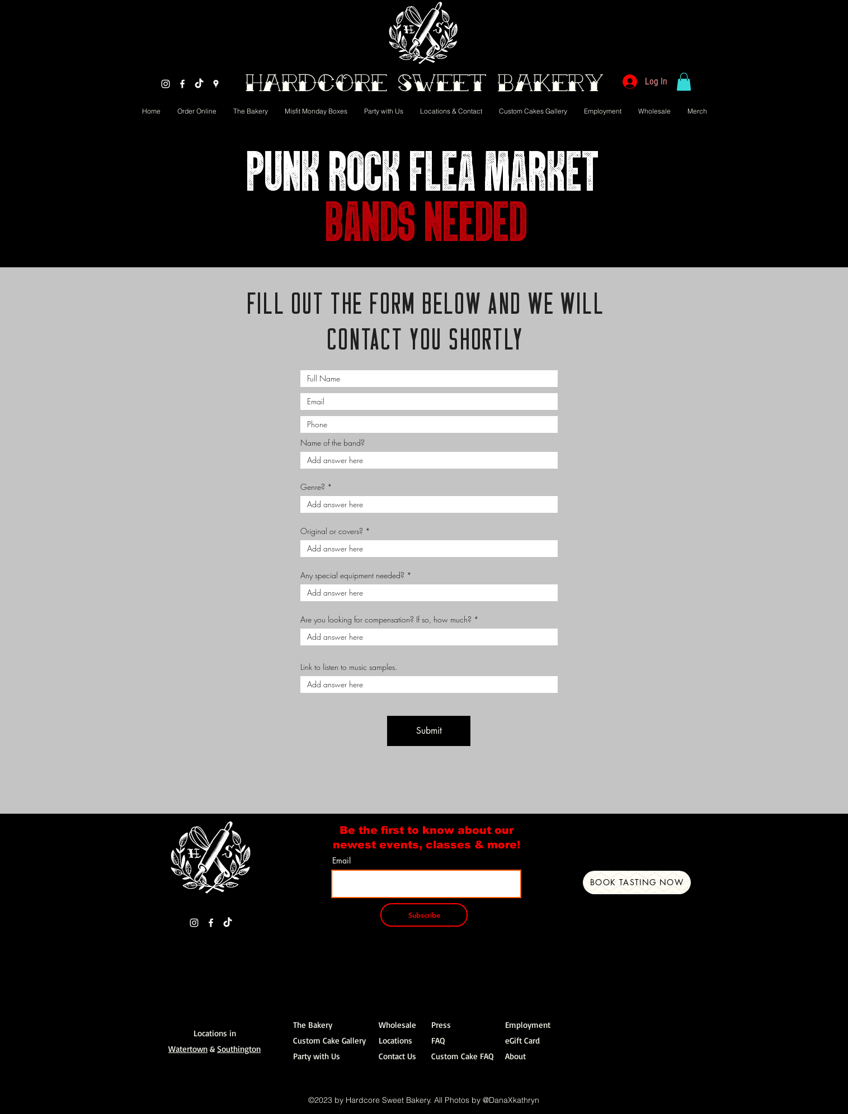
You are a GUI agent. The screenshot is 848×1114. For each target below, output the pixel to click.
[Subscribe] (424, 915)
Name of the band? (332, 443)
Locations (395, 1040)
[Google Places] (216, 83)
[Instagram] (165, 83)
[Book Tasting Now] (637, 882)
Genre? (312, 487)
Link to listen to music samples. (348, 667)
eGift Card (522, 1040)
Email (341, 861)
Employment (527, 1024)
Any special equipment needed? (352, 575)
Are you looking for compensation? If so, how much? (386, 620)
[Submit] (428, 731)
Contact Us (397, 1056)
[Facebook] (182, 83)
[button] (683, 82)
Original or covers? (331, 531)
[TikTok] (199, 83)
